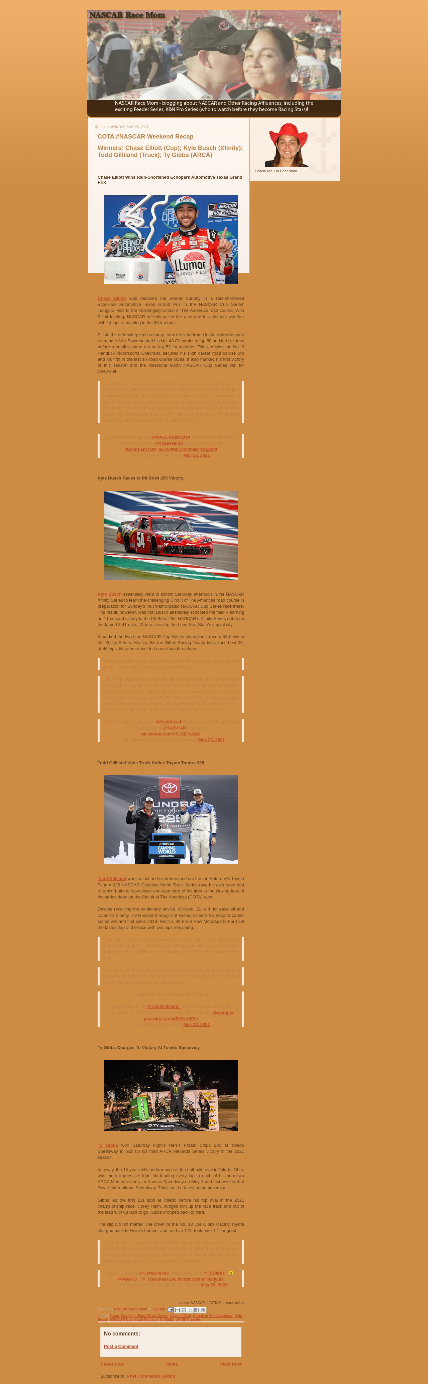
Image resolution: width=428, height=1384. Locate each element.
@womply (223, 1012)
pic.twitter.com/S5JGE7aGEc (170, 734)
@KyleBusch (169, 721)
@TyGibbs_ (215, 1273)
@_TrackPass (155, 1279)
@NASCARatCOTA (171, 437)
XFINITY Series (188, 1319)
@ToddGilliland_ (163, 1006)
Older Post (230, 1364)
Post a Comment (121, 1346)
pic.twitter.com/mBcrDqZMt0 (187, 449)
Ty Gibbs (108, 1145)
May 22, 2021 (196, 1024)
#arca (114, 1316)
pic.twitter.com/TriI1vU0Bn (171, 1018)
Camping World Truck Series (144, 1316)
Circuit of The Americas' (213, 1316)
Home (172, 1364)
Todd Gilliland (112, 878)
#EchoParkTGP (140, 449)
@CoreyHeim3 (154, 1273)
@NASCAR (174, 727)
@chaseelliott (169, 443)
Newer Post (112, 1364)
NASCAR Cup (121, 1319)
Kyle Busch (110, 594)
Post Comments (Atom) (151, 1376)
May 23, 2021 (196, 455)
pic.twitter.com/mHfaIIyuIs (197, 1279)
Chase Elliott (112, 298)
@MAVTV (127, 1279)
